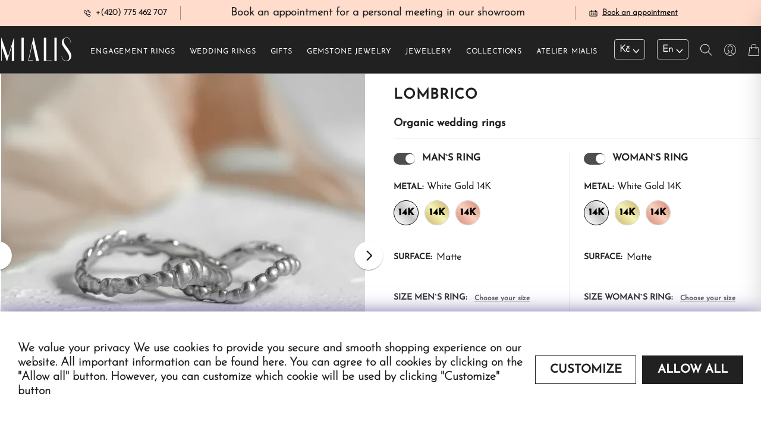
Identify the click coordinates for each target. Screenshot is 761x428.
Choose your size (502, 300)
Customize (586, 370)
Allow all (693, 370)
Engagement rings (132, 54)
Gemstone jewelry (349, 54)
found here (257, 363)
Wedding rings (223, 54)
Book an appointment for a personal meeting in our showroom (378, 14)
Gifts (282, 54)
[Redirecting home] (36, 52)
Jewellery (428, 54)
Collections (494, 54)
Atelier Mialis (567, 54)
